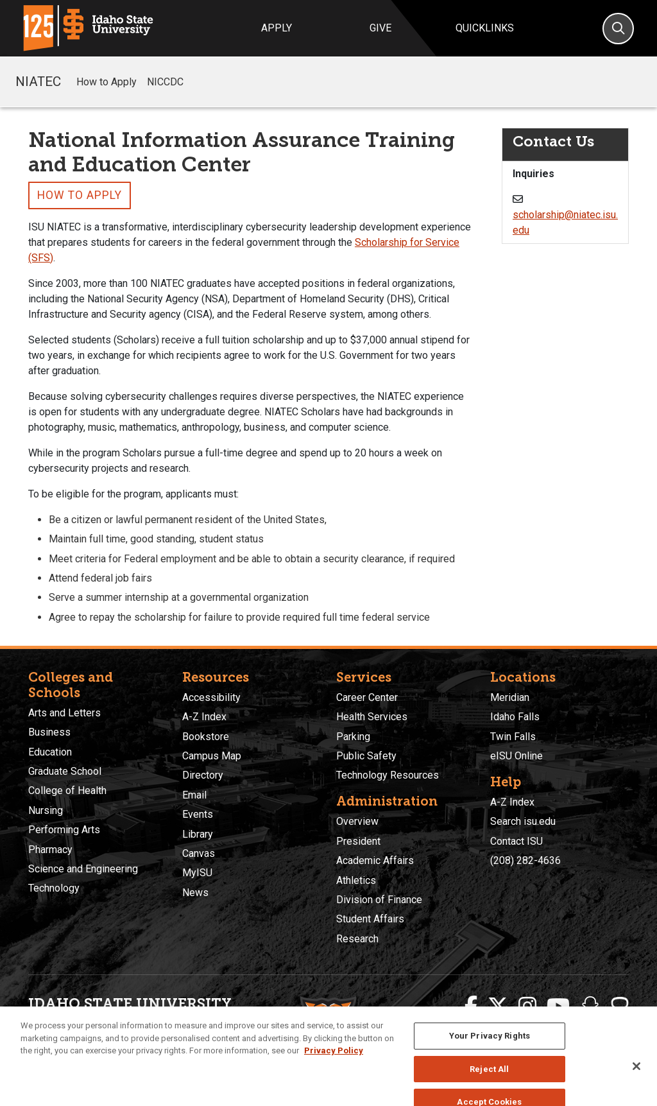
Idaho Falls (515, 717)
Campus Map (211, 756)
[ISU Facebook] (471, 1006)
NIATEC (38, 81)
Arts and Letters (64, 713)
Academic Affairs (375, 860)
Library (197, 834)
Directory (202, 775)
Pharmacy (50, 849)
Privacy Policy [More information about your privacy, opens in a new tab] (333, 1078)
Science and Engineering (83, 869)
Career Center (367, 697)
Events (197, 814)
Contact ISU (516, 841)
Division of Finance (379, 900)
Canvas (198, 853)
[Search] (618, 28)
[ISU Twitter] (498, 1006)
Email (194, 795)
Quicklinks (485, 28)
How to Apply (106, 82)
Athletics (356, 880)
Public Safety (366, 756)
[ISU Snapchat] (590, 1006)
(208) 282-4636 (525, 860)
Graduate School (64, 771)
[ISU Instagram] (527, 1006)
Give (380, 28)
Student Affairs (370, 919)
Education (50, 752)
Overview (357, 821)
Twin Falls (513, 736)
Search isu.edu (523, 821)
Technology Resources (387, 775)
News (195, 892)
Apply (276, 28)
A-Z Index (204, 717)
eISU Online (516, 756)
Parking (353, 736)
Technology (54, 888)
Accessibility (211, 697)
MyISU (197, 873)
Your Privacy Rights (489, 1063)
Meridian (509, 697)
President (358, 841)
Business (49, 732)
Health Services (371, 717)
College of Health (67, 790)
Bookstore (205, 736)
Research (357, 939)
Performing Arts (64, 830)
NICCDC (165, 82)
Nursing (45, 810)
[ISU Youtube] (558, 1006)
